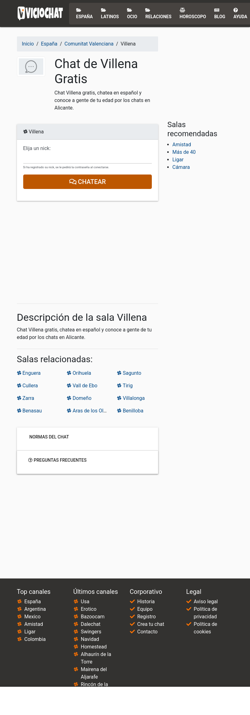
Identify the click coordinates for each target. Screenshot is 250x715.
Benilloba (130, 411)
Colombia (35, 639)
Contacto (147, 632)
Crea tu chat (150, 624)
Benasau (29, 411)
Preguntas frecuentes (57, 460)
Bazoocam (93, 617)
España (84, 13)
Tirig (124, 386)
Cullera (27, 386)
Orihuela (79, 373)
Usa (85, 602)
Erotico (89, 609)
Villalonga (131, 398)
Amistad (182, 145)
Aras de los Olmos (90, 411)
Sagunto (129, 373)
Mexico (32, 617)
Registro (146, 617)
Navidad (90, 639)
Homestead (94, 647)
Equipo (145, 609)
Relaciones (158, 13)
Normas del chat (48, 436)
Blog (219, 13)
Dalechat (91, 624)
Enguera (29, 373)
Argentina (35, 609)
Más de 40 (184, 152)
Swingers (91, 632)
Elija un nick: (37, 148)
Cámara (181, 167)
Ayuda (240, 13)
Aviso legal (206, 602)
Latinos (110, 13)
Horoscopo (193, 13)
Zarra (26, 398)
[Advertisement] (87, 252)
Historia (146, 602)
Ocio (132, 13)
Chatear (87, 181)
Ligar (178, 160)
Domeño (79, 398)
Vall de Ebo (82, 386)
